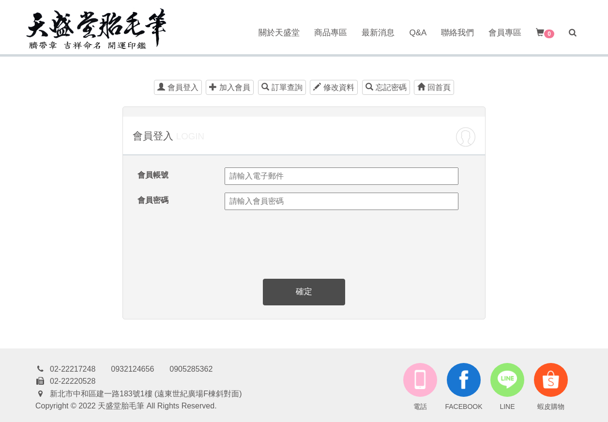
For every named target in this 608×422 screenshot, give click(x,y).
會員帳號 (152, 175)
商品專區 (330, 32)
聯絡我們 (457, 32)
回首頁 (434, 87)
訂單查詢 (282, 87)
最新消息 (378, 32)
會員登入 (177, 87)
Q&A (417, 32)
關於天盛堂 (279, 32)
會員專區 (504, 32)
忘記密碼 (386, 87)
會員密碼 (152, 200)
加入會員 (229, 87)
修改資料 (333, 87)
